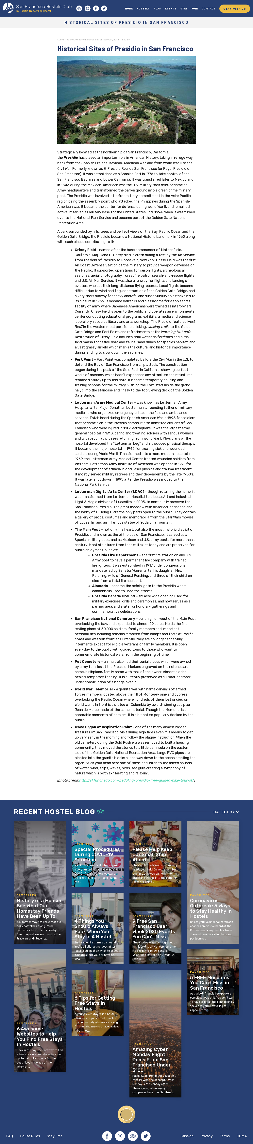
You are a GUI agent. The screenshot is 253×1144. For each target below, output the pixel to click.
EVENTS (171, 8)
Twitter (146, 1136)
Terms (225, 1136)
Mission (187, 1136)
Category (224, 812)
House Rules (30, 1136)
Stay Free (55, 1136)
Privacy (206, 1136)
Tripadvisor (133, 1136)
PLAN (157, 8)
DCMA (242, 1136)
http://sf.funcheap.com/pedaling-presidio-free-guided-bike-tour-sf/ (136, 780)
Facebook (107, 1136)
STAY (184, 8)
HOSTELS (143, 8)
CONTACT (209, 8)
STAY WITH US (234, 8)
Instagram (120, 1136)
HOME (129, 8)
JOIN (194, 8)
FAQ (9, 1136)
